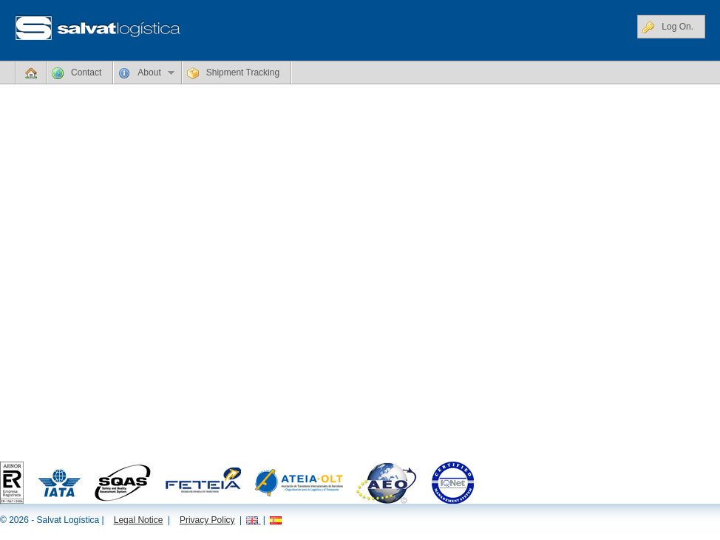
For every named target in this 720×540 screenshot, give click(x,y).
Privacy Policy (207, 520)
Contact (76, 73)
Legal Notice (138, 520)
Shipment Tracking (233, 73)
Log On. (667, 27)
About (144, 75)
